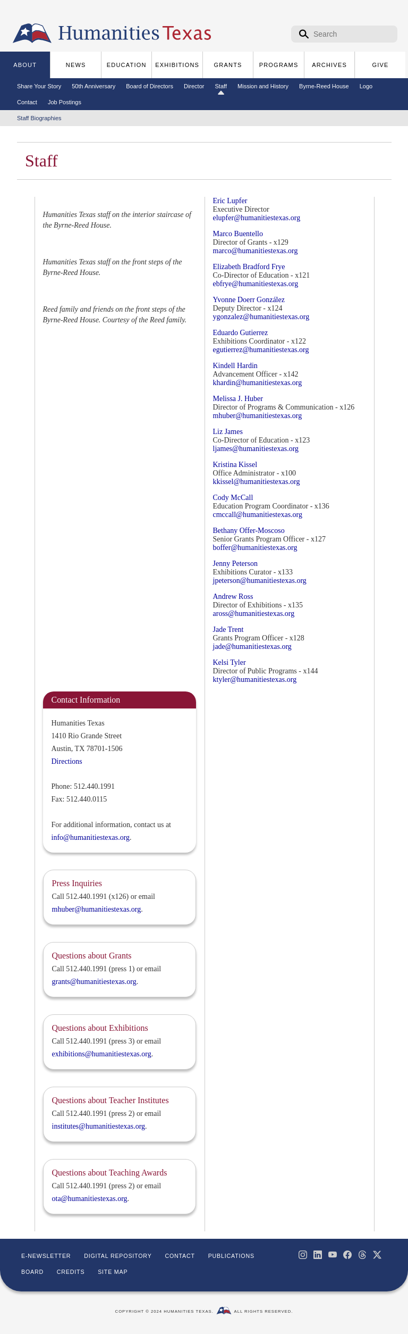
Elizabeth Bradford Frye (249, 267)
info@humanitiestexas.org (91, 837)
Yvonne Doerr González (249, 300)
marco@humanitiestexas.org (255, 251)
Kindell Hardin (235, 366)
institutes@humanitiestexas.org (99, 1126)
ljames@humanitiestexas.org (256, 449)
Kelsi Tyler (229, 662)
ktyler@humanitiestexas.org (255, 679)
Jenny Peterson (235, 564)
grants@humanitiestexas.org (94, 982)
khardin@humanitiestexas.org (257, 383)
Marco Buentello (238, 234)
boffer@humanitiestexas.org (255, 548)
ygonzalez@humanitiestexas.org (261, 317)
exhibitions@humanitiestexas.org (101, 1054)
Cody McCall (233, 498)
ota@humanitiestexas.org (90, 1199)
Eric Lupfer (230, 201)
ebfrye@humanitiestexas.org (256, 284)
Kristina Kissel (235, 465)
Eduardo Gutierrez (240, 333)
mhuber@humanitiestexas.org (257, 416)
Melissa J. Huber (238, 399)
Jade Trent (228, 629)
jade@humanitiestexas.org (252, 647)
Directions (67, 761)
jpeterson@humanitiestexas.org (260, 581)
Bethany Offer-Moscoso (249, 531)
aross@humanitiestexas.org (254, 614)
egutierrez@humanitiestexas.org (261, 350)
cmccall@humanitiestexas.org (258, 515)
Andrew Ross (233, 597)
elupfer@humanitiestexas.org (257, 218)
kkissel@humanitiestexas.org (256, 482)
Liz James (228, 432)
